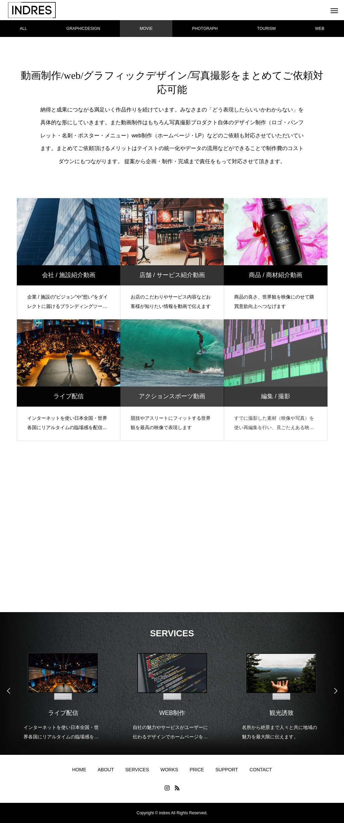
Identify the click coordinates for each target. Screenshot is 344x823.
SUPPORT (226, 769)
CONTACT (261, 769)
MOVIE (146, 28)
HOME (79, 769)
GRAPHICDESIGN (83, 28)
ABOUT (106, 769)
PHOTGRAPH (205, 28)
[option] (63, 692)
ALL (23, 28)
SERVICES (137, 769)
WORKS (169, 769)
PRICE (196, 769)
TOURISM (266, 28)
